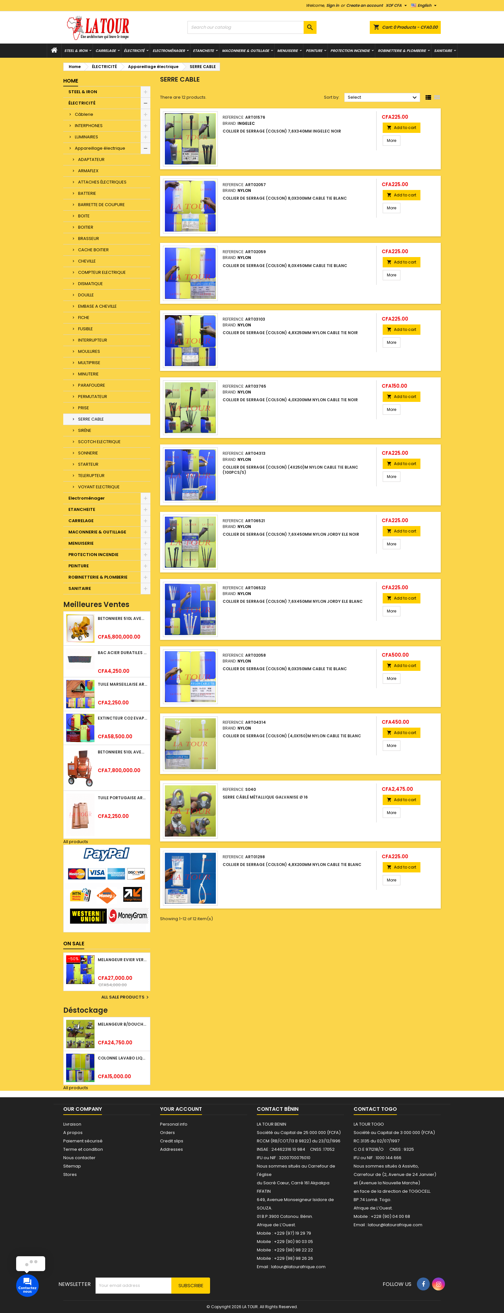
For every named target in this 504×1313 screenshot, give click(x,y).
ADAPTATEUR (91, 159)
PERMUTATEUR (92, 396)
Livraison (72, 1124)
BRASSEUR (88, 238)
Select (383, 98)
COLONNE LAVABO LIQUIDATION (122, 1058)
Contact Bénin (277, 1109)
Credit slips (171, 1141)
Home (70, 81)
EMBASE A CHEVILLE (97, 306)
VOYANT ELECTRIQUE (99, 487)
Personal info (173, 1124)
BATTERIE (87, 193)
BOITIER (85, 227)
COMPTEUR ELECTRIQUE (102, 272)
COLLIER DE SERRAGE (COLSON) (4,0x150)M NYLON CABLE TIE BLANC (292, 736)
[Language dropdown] (424, 5)
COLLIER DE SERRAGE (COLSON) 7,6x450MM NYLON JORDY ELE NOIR (291, 534)
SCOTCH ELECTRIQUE (99, 442)
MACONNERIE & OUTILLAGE (245, 50)
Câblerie (84, 114)
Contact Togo (375, 1109)
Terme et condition (83, 1149)
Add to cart (401, 127)
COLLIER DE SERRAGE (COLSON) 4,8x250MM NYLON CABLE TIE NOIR (290, 332)
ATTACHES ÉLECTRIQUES (102, 182)
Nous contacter (79, 1158)
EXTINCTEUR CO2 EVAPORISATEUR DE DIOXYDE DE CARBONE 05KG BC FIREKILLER (122, 718)
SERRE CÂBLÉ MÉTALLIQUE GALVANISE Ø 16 (265, 797)
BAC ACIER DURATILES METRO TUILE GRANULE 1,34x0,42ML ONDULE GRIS (122, 652)
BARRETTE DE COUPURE (101, 205)
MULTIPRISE (89, 363)
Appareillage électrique (100, 148)
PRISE (83, 408)
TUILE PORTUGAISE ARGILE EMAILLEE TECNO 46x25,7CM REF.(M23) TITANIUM (122, 797)
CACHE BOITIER (93, 250)
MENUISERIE (287, 50)
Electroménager (169, 50)
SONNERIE (88, 453)
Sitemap (72, 1166)
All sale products (125, 997)
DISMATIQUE (90, 284)
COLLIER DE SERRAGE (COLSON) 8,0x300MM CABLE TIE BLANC (285, 198)
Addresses (171, 1149)
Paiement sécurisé (83, 1141)
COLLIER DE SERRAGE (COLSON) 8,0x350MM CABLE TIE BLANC (285, 668)
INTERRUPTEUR (92, 340)
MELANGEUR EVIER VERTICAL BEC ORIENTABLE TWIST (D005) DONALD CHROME (122, 959)
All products (75, 842)
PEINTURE (314, 50)
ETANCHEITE (203, 50)
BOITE (84, 216)
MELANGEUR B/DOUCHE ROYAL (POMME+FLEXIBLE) (122, 1024)
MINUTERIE (88, 374)
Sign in (332, 5)
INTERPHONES (89, 126)
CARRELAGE (106, 50)
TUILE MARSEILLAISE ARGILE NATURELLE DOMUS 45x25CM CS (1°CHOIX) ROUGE (122, 684)
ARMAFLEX (88, 171)
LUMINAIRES (86, 137)
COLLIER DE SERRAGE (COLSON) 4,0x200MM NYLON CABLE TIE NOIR (290, 400)
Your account (181, 1109)
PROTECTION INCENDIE (350, 50)
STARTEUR (88, 464)
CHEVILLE (87, 261)
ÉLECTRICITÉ (134, 50)
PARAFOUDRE (91, 385)
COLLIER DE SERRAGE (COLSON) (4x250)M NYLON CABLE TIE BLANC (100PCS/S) (290, 469)
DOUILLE (86, 295)
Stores (70, 1174)
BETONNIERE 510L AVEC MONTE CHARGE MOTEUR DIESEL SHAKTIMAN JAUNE (122, 618)
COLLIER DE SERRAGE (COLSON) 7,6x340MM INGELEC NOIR (282, 131)
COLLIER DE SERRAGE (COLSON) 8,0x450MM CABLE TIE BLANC (285, 265)
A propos (73, 1132)
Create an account (364, 5)
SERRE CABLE (91, 419)
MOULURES (89, 351)
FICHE (83, 317)
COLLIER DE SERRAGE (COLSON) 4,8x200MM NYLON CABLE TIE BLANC (292, 864)
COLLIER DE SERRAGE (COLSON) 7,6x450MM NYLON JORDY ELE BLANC (293, 601)
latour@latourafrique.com (395, 1225)
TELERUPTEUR (91, 475)
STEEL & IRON (75, 50)
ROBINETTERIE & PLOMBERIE (402, 50)
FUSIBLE (85, 329)
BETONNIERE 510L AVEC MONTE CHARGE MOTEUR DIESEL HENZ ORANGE (122, 752)
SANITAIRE (443, 50)
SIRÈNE (84, 430)
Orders (167, 1132)
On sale (73, 943)
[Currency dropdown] (397, 5)
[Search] (252, 27)
